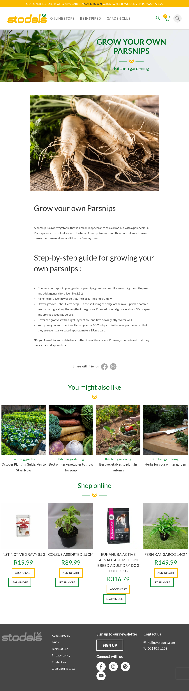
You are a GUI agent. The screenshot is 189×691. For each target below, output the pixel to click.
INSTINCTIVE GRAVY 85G (23, 554)
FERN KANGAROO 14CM (165, 554)
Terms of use (60, 648)
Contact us (59, 661)
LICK (108, 3)
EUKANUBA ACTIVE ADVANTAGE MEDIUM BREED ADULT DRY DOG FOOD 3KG (118, 562)
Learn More (19, 582)
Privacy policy (61, 655)
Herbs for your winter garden (165, 464)
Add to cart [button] (23, 572)
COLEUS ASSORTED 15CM (70, 554)
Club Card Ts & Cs (63, 668)
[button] (109, 645)
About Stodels (61, 635)
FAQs (55, 642)
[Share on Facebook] (104, 366)
